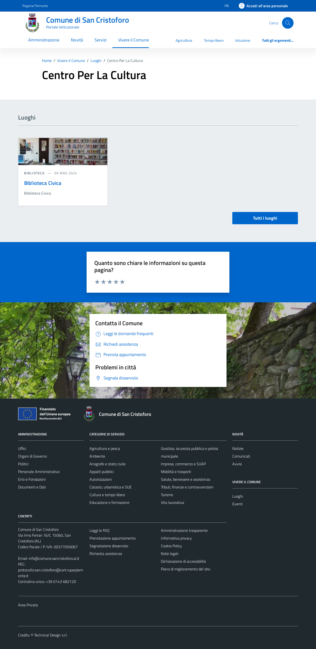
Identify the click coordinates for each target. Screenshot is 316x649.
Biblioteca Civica (43, 183)
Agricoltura (184, 40)
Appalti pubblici (101, 471)
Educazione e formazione (109, 502)
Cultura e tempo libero (107, 495)
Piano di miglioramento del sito (185, 569)
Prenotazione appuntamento (112, 538)
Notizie (237, 448)
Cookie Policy (171, 546)
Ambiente (97, 456)
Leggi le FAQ (99, 530)
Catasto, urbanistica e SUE (110, 487)
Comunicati (241, 456)
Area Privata (28, 605)
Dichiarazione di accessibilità (183, 561)
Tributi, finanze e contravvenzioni (187, 487)
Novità (77, 40)
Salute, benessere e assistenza (185, 479)
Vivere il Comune (133, 40)
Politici (23, 464)
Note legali (169, 553)
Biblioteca (34, 173)
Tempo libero (214, 40)
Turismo (167, 495)
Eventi (237, 504)
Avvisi (237, 464)
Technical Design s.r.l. (51, 635)
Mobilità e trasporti (176, 471)
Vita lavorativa (172, 502)
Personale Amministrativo (39, 471)
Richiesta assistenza (105, 553)
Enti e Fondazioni (32, 479)
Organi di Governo (32, 456)
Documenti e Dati (32, 487)
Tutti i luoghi (265, 218)
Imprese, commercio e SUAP (183, 464)
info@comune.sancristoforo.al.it (54, 558)
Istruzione (242, 40)
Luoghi (237, 496)
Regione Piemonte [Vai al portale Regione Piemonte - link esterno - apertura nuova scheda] (35, 5)
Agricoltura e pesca (104, 448)
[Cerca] (288, 23)
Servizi (101, 40)
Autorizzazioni (100, 479)
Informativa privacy (176, 538)
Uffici (22, 448)
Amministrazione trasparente (184, 530)
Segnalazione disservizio (108, 546)
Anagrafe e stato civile (107, 464)
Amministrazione (43, 40)
